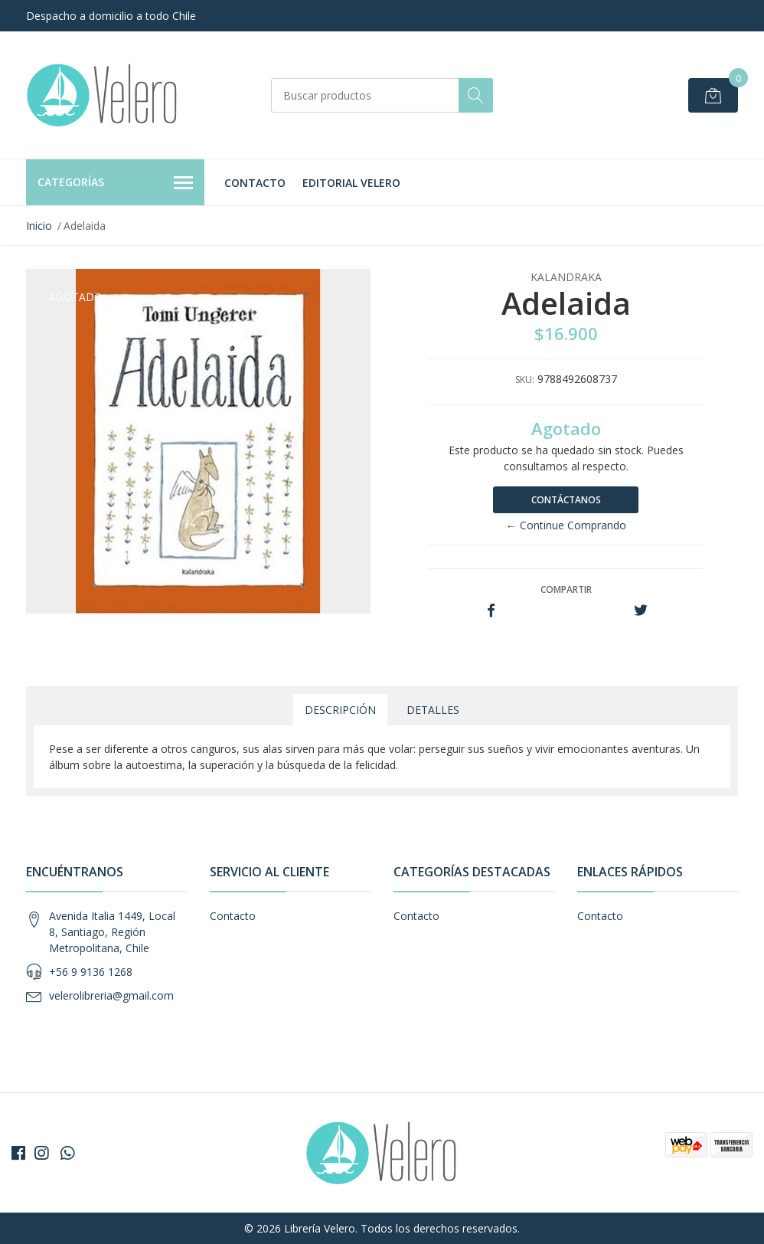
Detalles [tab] (432, 709)
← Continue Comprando (566, 525)
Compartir (566, 589)
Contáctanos (566, 499)
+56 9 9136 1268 (90, 971)
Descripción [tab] (340, 709)
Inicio (39, 225)
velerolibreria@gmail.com (111, 995)
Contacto (255, 182)
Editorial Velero (351, 182)
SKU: (524, 379)
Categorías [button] (115, 183)
